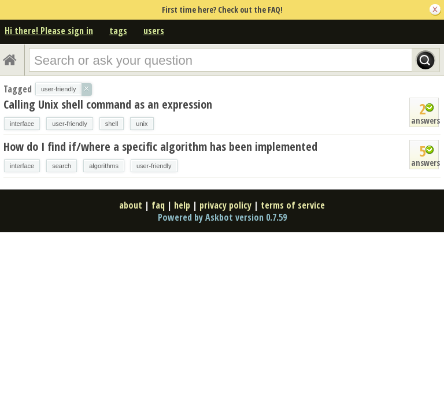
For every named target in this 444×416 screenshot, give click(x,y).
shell (112, 123)
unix (141, 123)
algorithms (104, 165)
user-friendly (69, 123)
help (182, 205)
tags (118, 30)
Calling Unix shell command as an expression (107, 104)
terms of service (293, 205)
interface (22, 123)
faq (158, 205)
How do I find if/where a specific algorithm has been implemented (160, 146)
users (153, 30)
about (130, 205)
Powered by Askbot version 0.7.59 (222, 217)
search (61, 165)
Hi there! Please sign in (49, 30)
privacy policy (225, 205)
